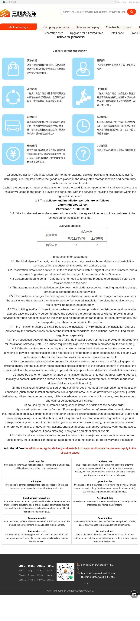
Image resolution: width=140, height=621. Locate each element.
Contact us (52, 579)
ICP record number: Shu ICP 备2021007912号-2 (70, 590)
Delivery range (35, 575)
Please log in (120, 2)
